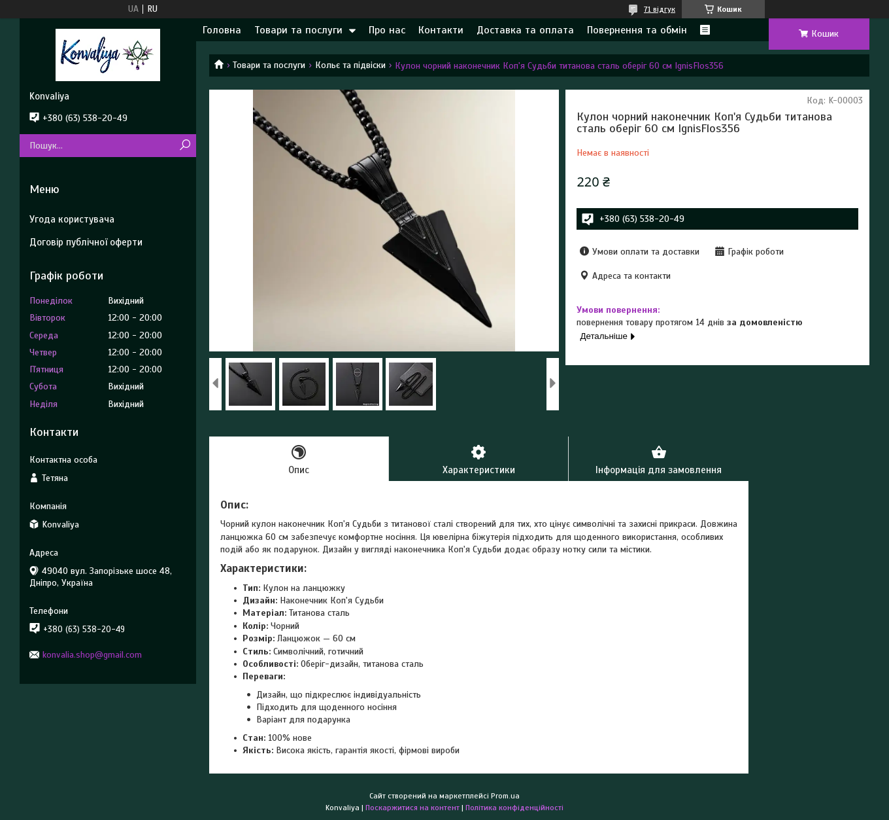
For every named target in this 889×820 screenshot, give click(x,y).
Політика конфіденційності (514, 807)
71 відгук (659, 9)
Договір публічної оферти (86, 242)
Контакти (440, 30)
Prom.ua (505, 795)
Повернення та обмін (637, 30)
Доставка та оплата (525, 30)
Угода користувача (71, 219)
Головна (222, 30)
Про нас (387, 30)
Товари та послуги (298, 30)
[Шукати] (184, 145)
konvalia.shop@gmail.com (92, 654)
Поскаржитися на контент (412, 807)
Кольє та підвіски (350, 65)
